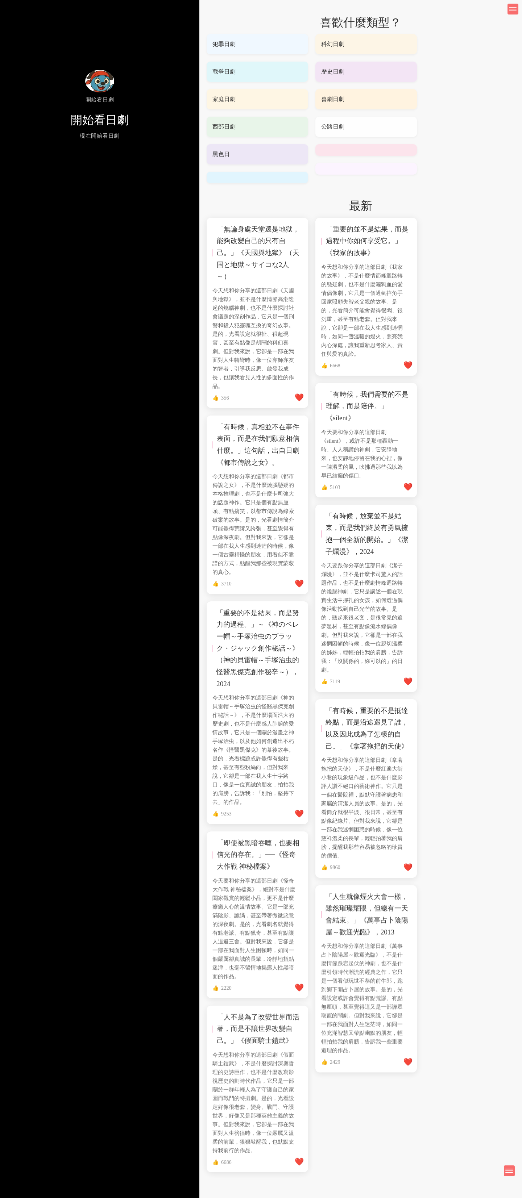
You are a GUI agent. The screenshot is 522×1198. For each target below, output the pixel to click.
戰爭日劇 (224, 71)
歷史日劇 (332, 71)
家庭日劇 (224, 99)
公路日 (330, 127)
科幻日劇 (332, 44)
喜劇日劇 (332, 99)
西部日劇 (224, 127)
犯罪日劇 (224, 44)
